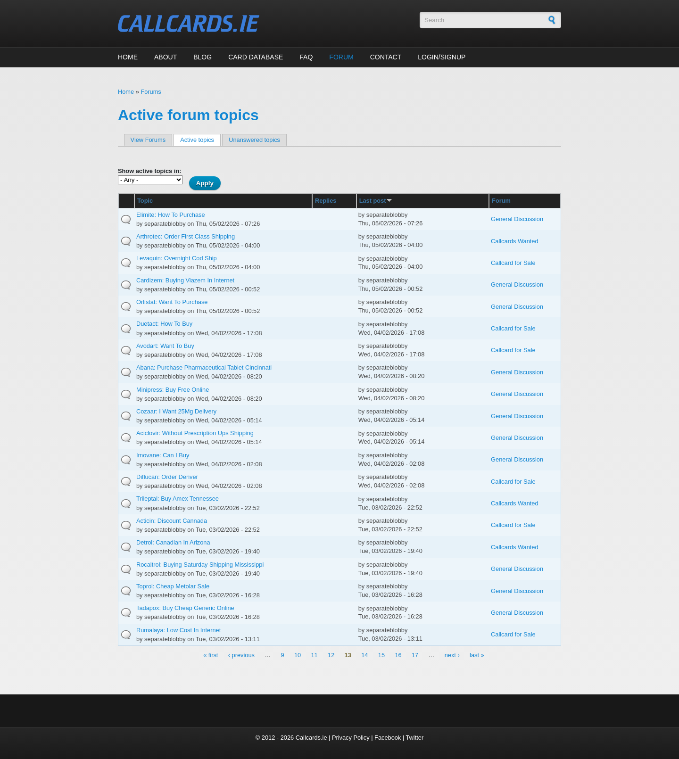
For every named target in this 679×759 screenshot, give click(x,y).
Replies (326, 200)
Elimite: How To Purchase (170, 214)
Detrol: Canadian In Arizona (173, 542)
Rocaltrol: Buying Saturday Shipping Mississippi (200, 564)
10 (297, 655)
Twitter (414, 737)
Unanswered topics (254, 139)
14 (364, 655)
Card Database (255, 57)
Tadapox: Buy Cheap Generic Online (185, 607)
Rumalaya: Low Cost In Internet (178, 630)
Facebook (387, 737)
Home (128, 57)
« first (210, 655)
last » (477, 655)
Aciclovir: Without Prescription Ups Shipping (195, 433)
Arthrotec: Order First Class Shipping (185, 236)
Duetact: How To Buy (164, 323)
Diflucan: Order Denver (167, 476)
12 (331, 655)
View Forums (148, 139)
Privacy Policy (351, 737)
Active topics (200, 139)
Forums (151, 91)
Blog (202, 57)
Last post (375, 200)
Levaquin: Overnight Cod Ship (176, 258)
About (165, 57)
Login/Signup (441, 57)
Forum (341, 57)
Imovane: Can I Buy (162, 455)
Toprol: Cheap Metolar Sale (172, 586)
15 (381, 655)
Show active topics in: (149, 170)
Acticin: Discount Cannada (171, 520)
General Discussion (517, 219)
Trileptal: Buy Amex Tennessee (177, 498)
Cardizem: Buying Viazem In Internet (185, 280)
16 (398, 655)
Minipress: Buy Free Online (172, 389)
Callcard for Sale (513, 262)
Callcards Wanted (514, 241)
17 (415, 655)
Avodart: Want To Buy (165, 345)
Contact (386, 57)
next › (452, 655)
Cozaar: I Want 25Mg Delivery (176, 411)
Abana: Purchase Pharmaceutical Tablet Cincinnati (204, 367)
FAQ (306, 57)
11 (314, 655)
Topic (145, 200)
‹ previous (241, 655)
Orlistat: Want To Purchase (172, 301)
